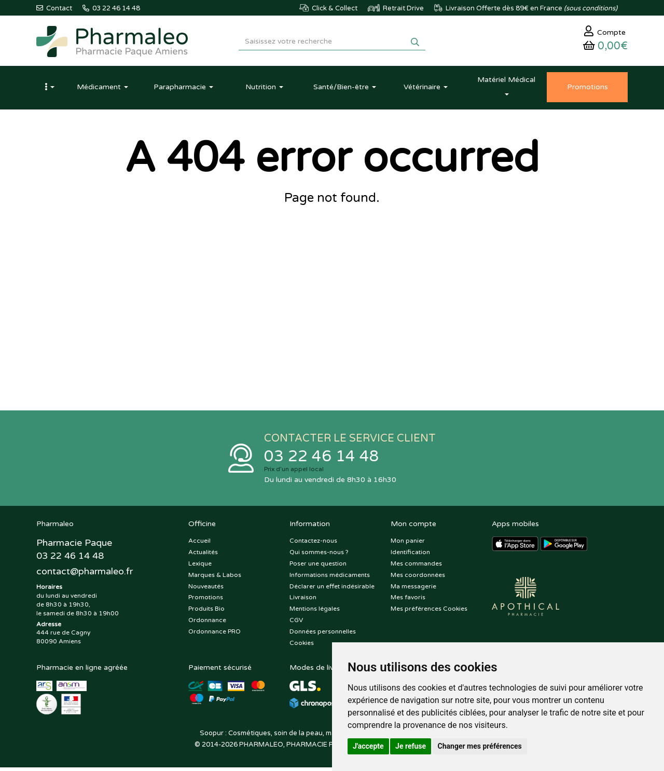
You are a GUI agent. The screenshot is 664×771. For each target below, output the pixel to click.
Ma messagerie (413, 590)
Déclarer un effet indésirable (332, 590)
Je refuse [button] (410, 746)
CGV (296, 623)
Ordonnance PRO (214, 635)
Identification (410, 555)
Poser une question (318, 567)
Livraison (302, 601)
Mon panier (408, 544)
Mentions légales (314, 612)
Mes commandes (416, 567)
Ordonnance (207, 623)
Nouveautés (206, 590)
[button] (49, 90)
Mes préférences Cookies (429, 612)
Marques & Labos (214, 578)
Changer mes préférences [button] (480, 746)
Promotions (205, 601)
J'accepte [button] (368, 746)
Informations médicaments (329, 578)
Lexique (200, 567)
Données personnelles (322, 635)
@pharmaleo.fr (84, 575)
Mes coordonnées (418, 578)
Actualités (203, 555)
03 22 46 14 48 (321, 459)
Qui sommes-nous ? (319, 555)
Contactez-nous (313, 544)
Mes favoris (408, 601)
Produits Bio (206, 612)
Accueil (199, 544)
